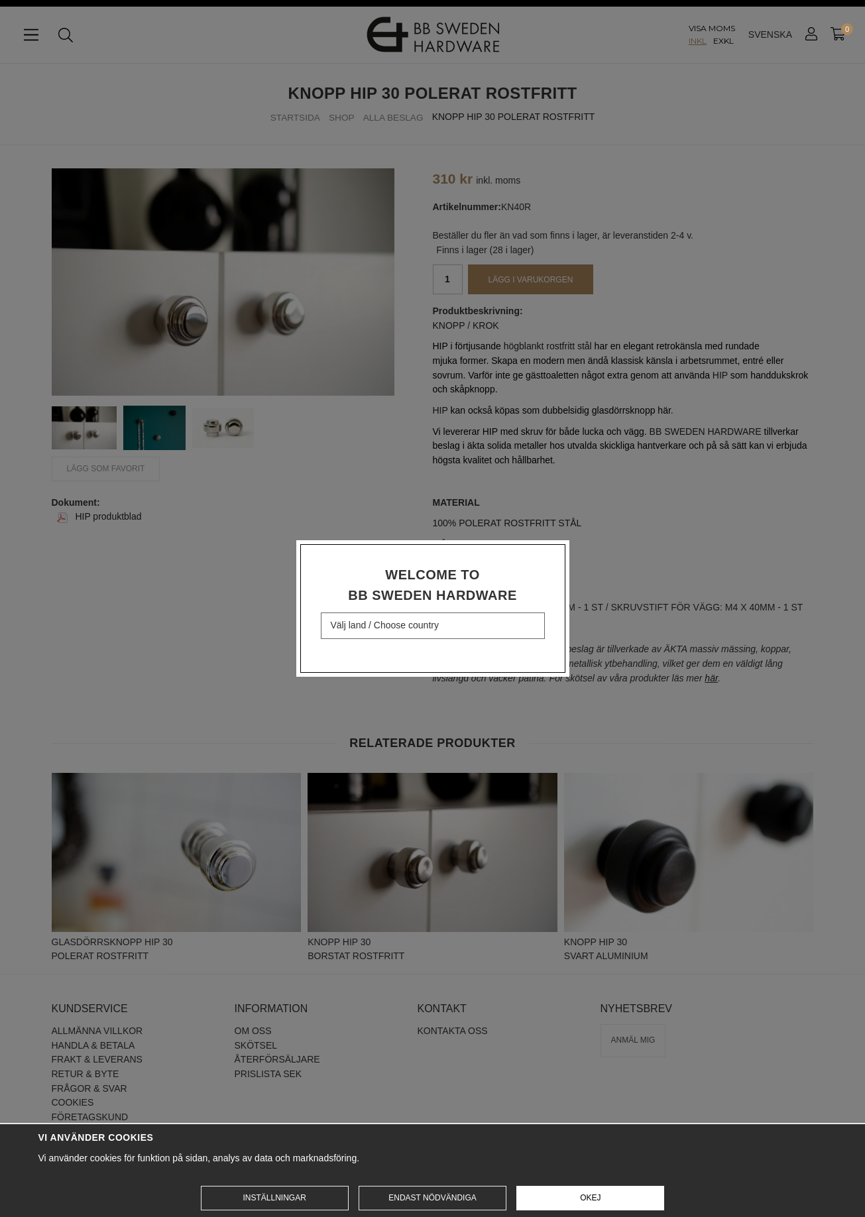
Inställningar (274, 1197)
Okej (590, 1197)
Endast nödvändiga (432, 1197)
